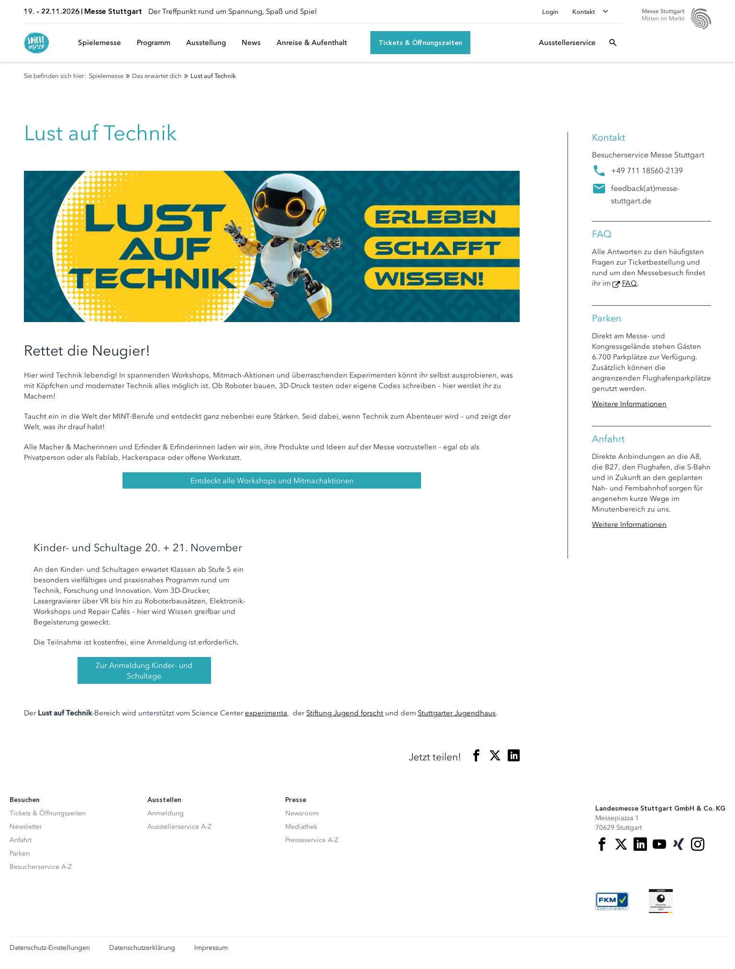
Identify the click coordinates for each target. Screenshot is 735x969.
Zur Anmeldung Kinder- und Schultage (144, 670)
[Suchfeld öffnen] (613, 42)
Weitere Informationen (629, 404)
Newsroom (302, 813)
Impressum (211, 948)
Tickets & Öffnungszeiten (48, 813)
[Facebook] (602, 844)
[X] (621, 844)
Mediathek (301, 827)
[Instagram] (697, 844)
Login (550, 12)
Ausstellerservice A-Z (179, 827)
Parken (20, 853)
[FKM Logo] (612, 901)
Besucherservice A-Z (41, 867)
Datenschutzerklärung (142, 948)
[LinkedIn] (640, 844)
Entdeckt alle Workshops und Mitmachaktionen (272, 480)
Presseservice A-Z (311, 840)
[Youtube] (659, 844)
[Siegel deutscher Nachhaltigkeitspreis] (661, 901)
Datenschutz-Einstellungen (50, 948)
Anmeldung (165, 813)
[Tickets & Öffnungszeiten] (420, 42)
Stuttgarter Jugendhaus (457, 713)
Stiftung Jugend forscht (344, 713)
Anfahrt (21, 840)
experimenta (266, 713)
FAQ (629, 283)
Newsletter (26, 827)
